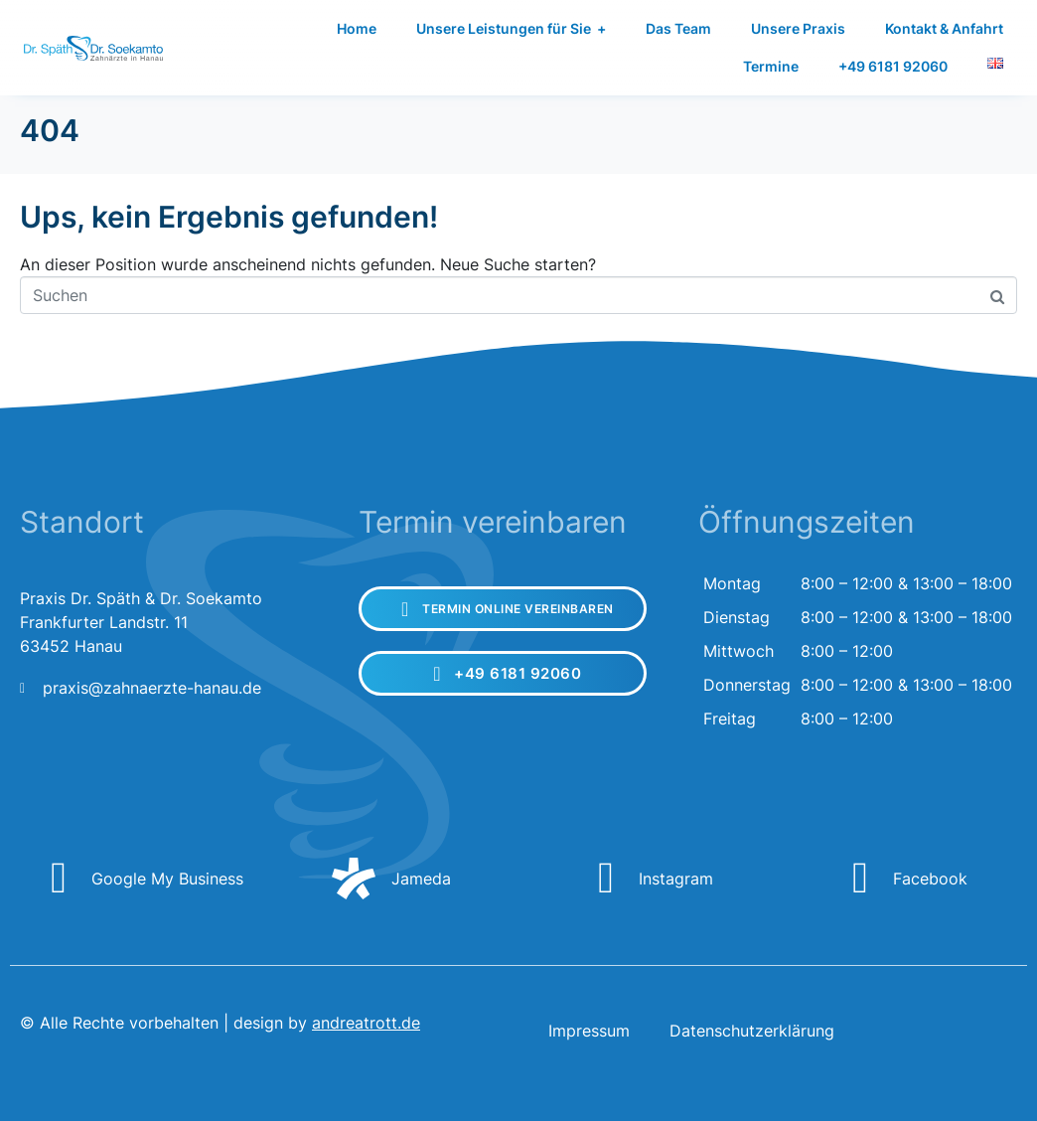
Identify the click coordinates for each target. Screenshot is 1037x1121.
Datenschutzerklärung (751, 1031)
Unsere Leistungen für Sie (511, 29)
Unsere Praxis (798, 28)
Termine (771, 66)
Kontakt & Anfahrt (944, 28)
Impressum (589, 1031)
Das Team (678, 28)
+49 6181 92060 (893, 66)
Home (356, 28)
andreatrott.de (366, 1023)
